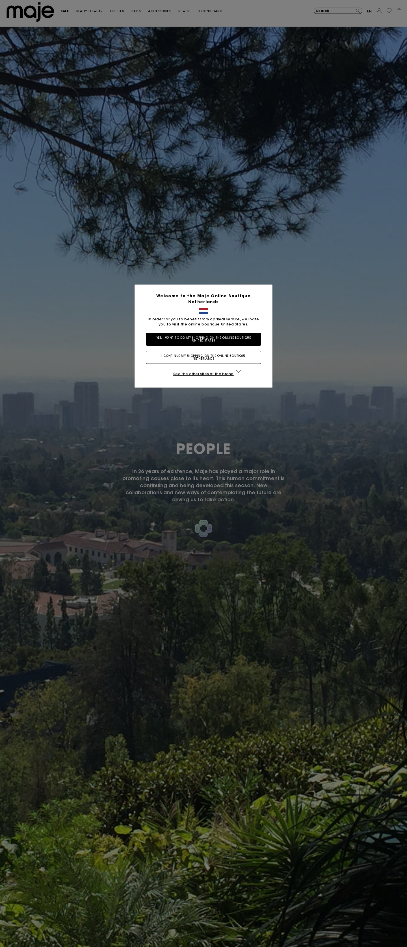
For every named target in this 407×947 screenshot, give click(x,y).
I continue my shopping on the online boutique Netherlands (203, 357)
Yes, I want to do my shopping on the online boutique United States (203, 339)
